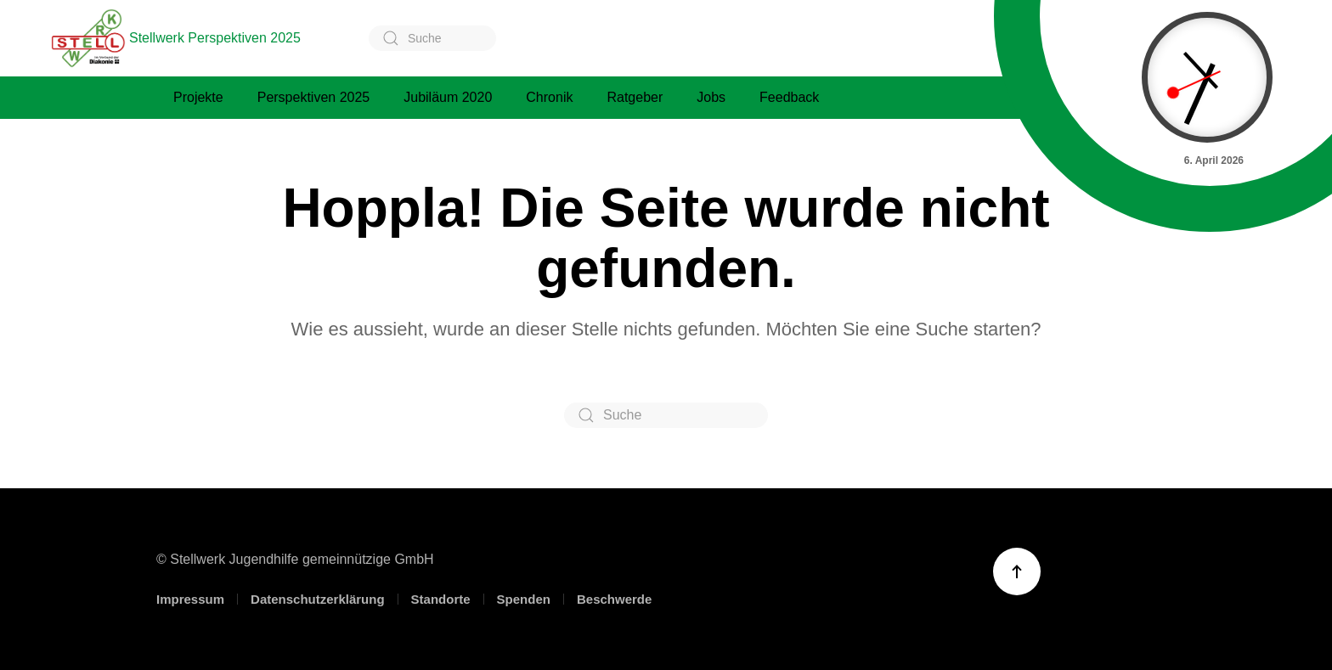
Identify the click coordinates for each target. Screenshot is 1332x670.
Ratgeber (635, 97)
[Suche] (432, 38)
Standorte (441, 599)
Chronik (549, 97)
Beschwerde (614, 599)
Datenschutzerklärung (318, 599)
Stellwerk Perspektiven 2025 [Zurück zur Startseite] (176, 38)
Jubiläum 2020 (448, 97)
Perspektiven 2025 (313, 97)
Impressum (190, 599)
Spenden (523, 599)
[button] (1017, 571)
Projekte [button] (198, 97)
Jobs (711, 97)
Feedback (789, 97)
